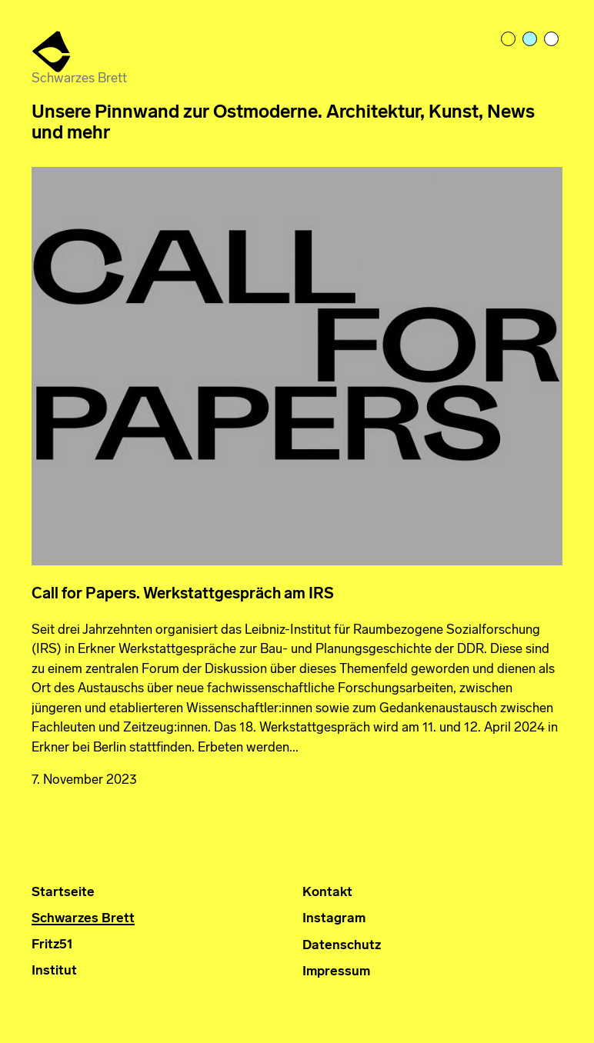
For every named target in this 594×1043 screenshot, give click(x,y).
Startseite (63, 892)
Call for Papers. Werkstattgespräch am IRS (183, 594)
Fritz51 (52, 944)
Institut (54, 971)
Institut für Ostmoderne (52, 52)
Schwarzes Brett (83, 918)
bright (552, 40)
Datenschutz (341, 945)
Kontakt (327, 892)
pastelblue (531, 40)
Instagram (333, 918)
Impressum (336, 971)
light (509, 40)
